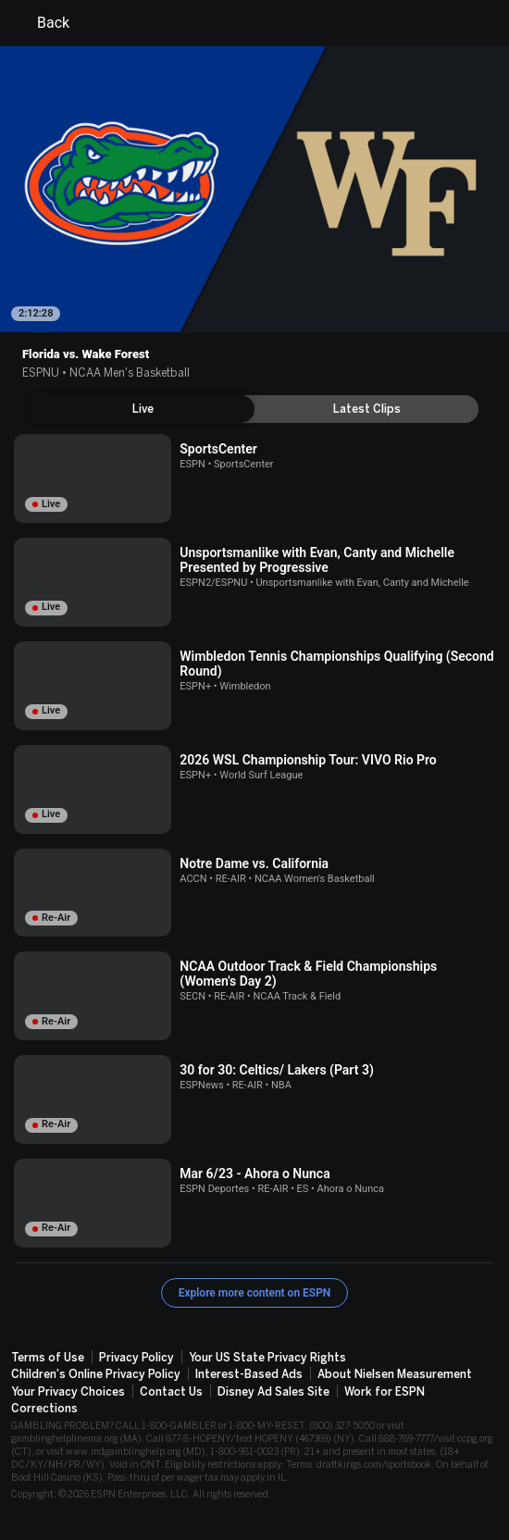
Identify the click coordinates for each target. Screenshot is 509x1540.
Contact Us (171, 1391)
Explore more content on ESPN (255, 1292)
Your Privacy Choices (68, 1391)
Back (42, 23)
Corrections (44, 1408)
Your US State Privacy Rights (267, 1357)
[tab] (142, 409)
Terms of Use (47, 1357)
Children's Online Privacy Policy (95, 1374)
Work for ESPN (384, 1391)
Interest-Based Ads (249, 1374)
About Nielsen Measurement (394, 1374)
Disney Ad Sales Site (273, 1391)
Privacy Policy (136, 1357)
